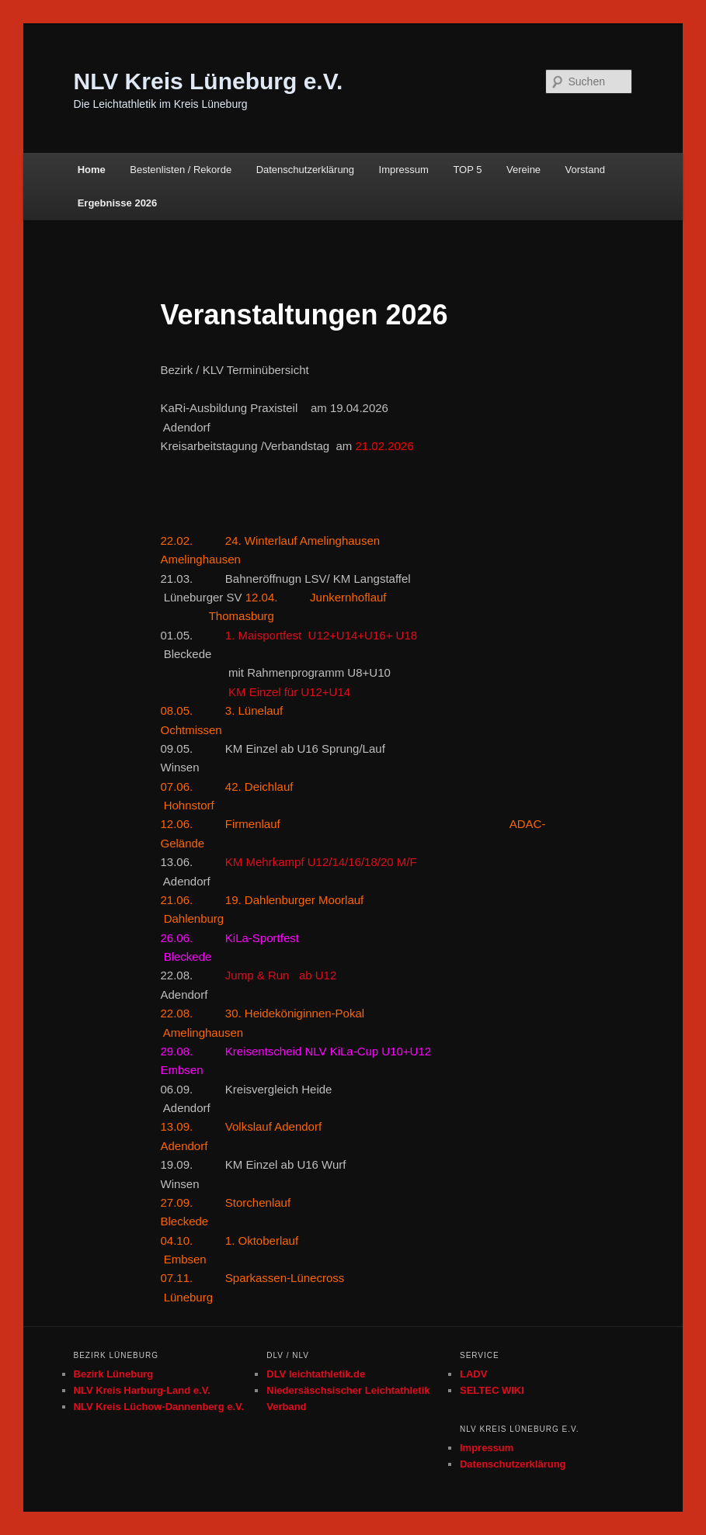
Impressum (404, 169)
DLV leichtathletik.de (315, 1374)
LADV (473, 1374)
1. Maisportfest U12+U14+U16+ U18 (321, 635)
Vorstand (585, 169)
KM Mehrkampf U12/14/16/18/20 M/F (321, 861)
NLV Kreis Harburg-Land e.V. (142, 1390)
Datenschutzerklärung (305, 169)
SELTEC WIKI (492, 1390)
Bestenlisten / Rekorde (180, 169)
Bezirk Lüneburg (114, 1374)
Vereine (523, 169)
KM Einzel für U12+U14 (255, 691)
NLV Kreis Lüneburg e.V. (208, 81)
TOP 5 (467, 169)
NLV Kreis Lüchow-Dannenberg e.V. (159, 1406)
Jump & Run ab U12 (282, 975)
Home (92, 169)
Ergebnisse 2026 (118, 203)
